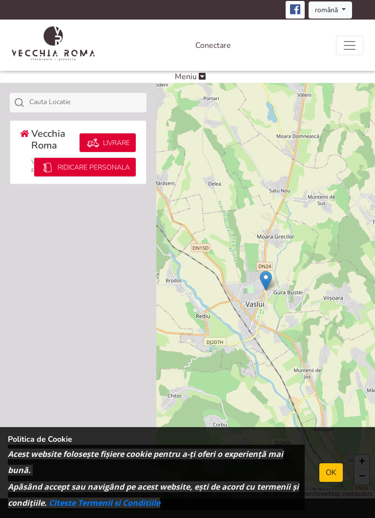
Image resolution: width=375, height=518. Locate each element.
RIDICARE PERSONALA (85, 167)
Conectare (213, 45)
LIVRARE (107, 143)
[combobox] (78, 102)
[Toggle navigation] (349, 45)
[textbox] (89, 102)
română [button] (327, 10)
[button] (266, 281)
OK (331, 472)
